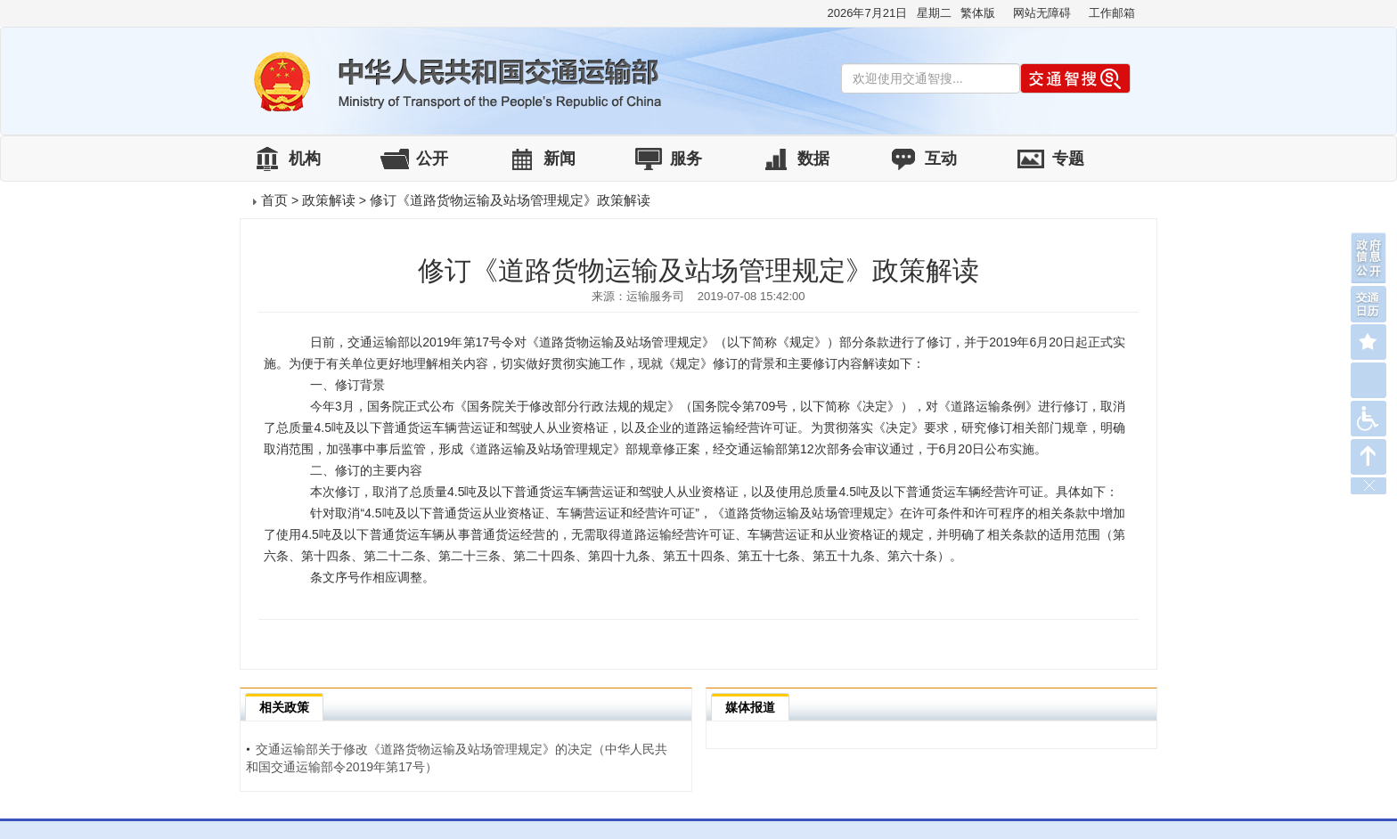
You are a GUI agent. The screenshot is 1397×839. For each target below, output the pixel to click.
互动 (941, 158)
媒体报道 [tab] (750, 707)
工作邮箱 (1112, 13)
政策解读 (328, 200)
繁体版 (977, 13)
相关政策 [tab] (284, 707)
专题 (1068, 158)
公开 (432, 158)
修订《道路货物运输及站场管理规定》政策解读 (510, 200)
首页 (274, 200)
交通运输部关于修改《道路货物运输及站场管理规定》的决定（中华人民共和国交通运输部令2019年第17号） (456, 758)
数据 (813, 158)
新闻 (559, 158)
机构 (305, 158)
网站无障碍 (1042, 13)
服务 (686, 158)
